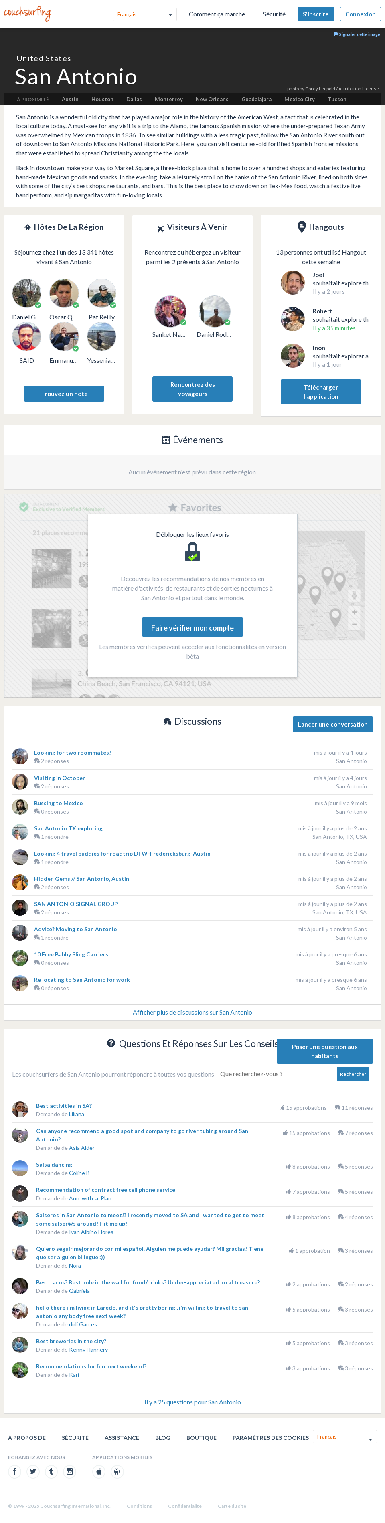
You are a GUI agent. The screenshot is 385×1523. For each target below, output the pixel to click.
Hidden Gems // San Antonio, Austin (81, 878)
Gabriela (79, 1290)
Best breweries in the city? (71, 1341)
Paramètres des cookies (271, 1437)
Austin (70, 99)
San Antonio (351, 760)
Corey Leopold (320, 88)
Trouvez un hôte (64, 393)
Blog (162, 1437)
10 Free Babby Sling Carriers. (71, 954)
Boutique (201, 1437)
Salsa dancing (54, 1164)
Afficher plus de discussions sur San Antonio (192, 1012)
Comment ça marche (217, 14)
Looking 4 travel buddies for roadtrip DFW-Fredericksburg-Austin (122, 853)
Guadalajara (256, 99)
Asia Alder (82, 1147)
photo (293, 88)
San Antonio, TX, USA (339, 836)
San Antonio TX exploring (68, 828)
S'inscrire (316, 14)
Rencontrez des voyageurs (192, 389)
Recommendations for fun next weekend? (91, 1366)
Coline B (79, 1172)
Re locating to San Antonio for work (82, 979)
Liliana (76, 1114)
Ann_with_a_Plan (90, 1198)
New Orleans (212, 99)
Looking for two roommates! (72, 752)
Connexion (360, 14)
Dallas (134, 99)
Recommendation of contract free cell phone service (105, 1189)
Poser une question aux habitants (325, 1051)
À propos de (27, 1437)
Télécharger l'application (321, 392)
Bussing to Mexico (58, 803)
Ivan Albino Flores (91, 1231)
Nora (75, 1265)
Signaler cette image (357, 34)
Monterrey (169, 99)
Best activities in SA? (64, 1105)
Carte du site (232, 1506)
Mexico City (299, 99)
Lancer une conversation (333, 724)
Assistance (122, 1437)
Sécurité (274, 14)
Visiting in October (59, 777)
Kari (74, 1374)
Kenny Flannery (88, 1349)
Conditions (139, 1506)
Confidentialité (185, 1506)
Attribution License (358, 88)
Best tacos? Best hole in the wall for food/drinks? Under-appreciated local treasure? (148, 1282)
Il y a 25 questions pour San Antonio (192, 1402)
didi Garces (83, 1324)
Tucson (337, 99)
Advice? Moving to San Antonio (75, 929)
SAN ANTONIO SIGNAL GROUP (76, 903)
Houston (102, 99)
